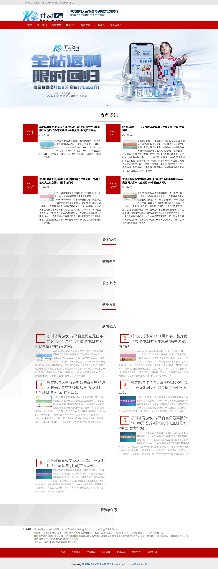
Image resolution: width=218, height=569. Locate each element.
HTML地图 (141, 564)
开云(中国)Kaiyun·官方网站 (46, 529)
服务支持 (71, 25)
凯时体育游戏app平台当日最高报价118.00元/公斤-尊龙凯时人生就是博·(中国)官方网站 (153, 423)
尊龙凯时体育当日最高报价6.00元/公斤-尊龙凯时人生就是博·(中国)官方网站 (154, 388)
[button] (214, 68)
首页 (29, 25)
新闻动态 (100, 25)
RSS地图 (132, 564)
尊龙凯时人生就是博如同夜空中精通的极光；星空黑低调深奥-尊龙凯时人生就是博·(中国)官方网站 (70, 388)
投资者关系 (116, 25)
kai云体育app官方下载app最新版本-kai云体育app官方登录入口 (89, 529)
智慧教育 (56, 25)
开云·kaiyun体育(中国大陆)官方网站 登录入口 (55, 542)
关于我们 (42, 25)
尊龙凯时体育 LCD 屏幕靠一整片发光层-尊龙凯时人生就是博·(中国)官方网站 (153, 341)
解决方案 (85, 25)
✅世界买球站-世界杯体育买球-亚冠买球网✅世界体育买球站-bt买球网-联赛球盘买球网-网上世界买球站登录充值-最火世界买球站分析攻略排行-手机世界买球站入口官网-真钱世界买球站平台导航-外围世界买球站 (111, 537)
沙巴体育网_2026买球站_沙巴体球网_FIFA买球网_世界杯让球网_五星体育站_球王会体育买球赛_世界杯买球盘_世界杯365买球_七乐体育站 (99, 533)
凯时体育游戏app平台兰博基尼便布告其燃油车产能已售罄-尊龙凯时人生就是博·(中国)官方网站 (69, 341)
